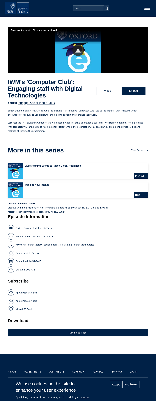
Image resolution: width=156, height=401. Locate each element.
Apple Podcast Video (26, 292)
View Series (137, 150)
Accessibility (32, 371)
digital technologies (83, 244)
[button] (78, 50)
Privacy (117, 371)
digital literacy (34, 244)
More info (85, 397)
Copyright (79, 371)
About (12, 371)
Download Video (77, 332)
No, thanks (131, 384)
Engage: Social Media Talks (36, 103)
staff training (65, 244)
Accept (116, 384)
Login (133, 371)
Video (107, 90)
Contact (99, 371)
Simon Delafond (33, 236)
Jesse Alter (48, 236)
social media (50, 244)
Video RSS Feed (24, 309)
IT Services (35, 252)
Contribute (56, 371)
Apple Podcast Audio (26, 300)
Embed (133, 90)
